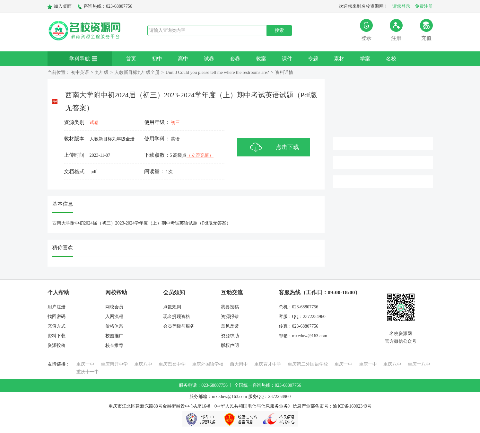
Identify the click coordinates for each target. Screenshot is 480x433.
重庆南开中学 (114, 364)
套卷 (235, 58)
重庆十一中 (87, 371)
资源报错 (230, 316)
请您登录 (401, 6)
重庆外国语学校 (207, 364)
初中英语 (80, 72)
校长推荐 (114, 345)
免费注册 (424, 6)
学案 (365, 58)
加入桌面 (60, 6)
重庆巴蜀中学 (172, 364)
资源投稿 (56, 345)
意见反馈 (230, 326)
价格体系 (114, 326)
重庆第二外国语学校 (308, 364)
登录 (366, 30)
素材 (339, 58)
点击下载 (287, 147)
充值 (426, 30)
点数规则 (172, 307)
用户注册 (56, 307)
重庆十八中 (419, 364)
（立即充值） (200, 155)
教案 (261, 58)
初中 (157, 58)
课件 (287, 58)
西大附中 (239, 364)
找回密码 (56, 316)
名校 (391, 58)
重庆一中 (85, 364)
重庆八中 (143, 364)
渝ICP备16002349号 (352, 406)
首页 (131, 58)
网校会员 (114, 307)
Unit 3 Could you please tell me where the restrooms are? (217, 72)
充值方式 (56, 326)
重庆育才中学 (267, 364)
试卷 (209, 58)
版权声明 (230, 345)
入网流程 (114, 316)
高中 (183, 58)
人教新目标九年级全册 (137, 72)
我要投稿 (230, 307)
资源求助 (230, 335)
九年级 (102, 72)
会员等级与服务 (179, 326)
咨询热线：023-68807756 (104, 6)
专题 (313, 58)
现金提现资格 (176, 316)
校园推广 (114, 335)
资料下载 (56, 335)
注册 (396, 30)
